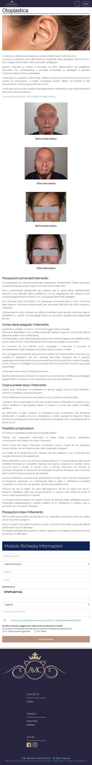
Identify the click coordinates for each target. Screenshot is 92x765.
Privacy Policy (32, 721)
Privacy (23, 761)
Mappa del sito (11, 761)
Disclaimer (31, 725)
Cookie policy (46, 761)
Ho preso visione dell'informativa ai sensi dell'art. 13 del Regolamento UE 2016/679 (46, 620)
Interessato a (8, 586)
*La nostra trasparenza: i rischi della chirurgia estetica (29, 96)
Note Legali (59, 761)
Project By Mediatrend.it (76, 761)
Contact (30, 701)
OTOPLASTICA (46, 594)
